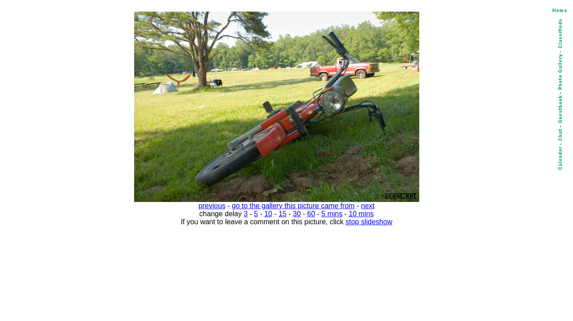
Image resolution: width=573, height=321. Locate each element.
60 (311, 214)
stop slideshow (369, 222)
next (367, 206)
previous (212, 206)
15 (282, 214)
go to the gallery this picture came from (293, 206)
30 (297, 214)
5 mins (331, 214)
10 (268, 214)
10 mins (361, 214)
